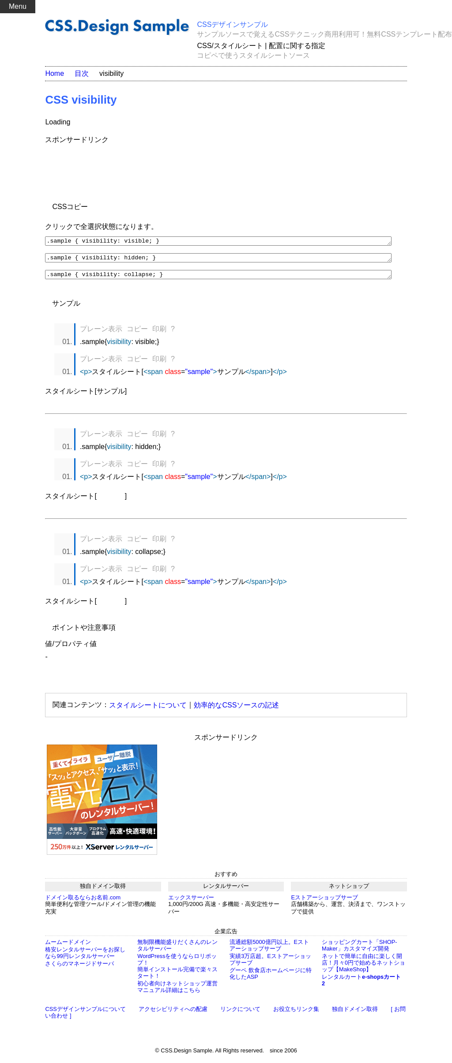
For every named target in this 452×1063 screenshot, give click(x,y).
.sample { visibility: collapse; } (218, 278)
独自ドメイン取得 (355, 1013)
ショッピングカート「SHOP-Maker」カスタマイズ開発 (359, 949)
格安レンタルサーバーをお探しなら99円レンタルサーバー (85, 956)
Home (54, 73)
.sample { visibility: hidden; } (218, 260)
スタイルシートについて (148, 708)
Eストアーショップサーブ (324, 901)
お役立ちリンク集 (296, 1013)
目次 (82, 73)
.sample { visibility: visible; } (218, 241)
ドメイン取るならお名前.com (83, 901)
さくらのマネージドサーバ (79, 967)
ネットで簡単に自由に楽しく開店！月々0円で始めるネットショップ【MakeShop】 (363, 967)
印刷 (159, 333)
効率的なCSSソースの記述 (236, 708)
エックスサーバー (191, 901)
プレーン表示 (101, 333)
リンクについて (240, 1013)
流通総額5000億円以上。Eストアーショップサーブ (269, 949)
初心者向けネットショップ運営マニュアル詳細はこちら (177, 990)
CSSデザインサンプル (232, 24)
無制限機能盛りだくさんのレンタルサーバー (177, 949)
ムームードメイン (68, 946)
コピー (137, 333)
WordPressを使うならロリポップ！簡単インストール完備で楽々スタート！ (177, 970)
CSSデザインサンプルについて (85, 1013)
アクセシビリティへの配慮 (173, 1013)
